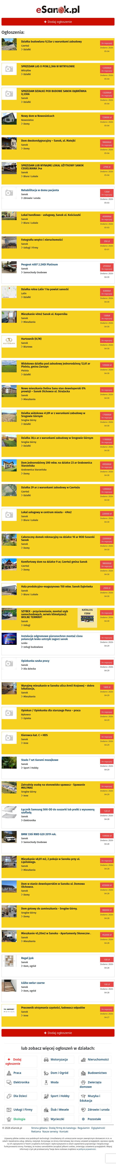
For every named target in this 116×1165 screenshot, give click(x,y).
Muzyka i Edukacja (90, 1098)
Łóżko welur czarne (33, 983)
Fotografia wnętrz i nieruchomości (42, 239)
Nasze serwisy (50, 1131)
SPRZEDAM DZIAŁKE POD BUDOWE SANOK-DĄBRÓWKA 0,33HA (53, 92)
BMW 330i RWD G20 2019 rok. (38, 834)
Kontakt (64, 1131)
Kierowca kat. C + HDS (34, 735)
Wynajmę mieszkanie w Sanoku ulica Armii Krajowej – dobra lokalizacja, (57, 687)
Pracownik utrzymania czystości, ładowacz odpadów (53, 1007)
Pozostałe (91, 1119)
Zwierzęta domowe (90, 1084)
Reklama (36, 1131)
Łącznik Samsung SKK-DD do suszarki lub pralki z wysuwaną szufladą (57, 811)
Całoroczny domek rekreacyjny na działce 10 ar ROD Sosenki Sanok (58, 538)
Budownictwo (94, 1073)
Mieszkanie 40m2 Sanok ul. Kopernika (44, 314)
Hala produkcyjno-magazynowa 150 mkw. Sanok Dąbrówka (57, 586)
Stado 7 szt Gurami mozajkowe (39, 760)
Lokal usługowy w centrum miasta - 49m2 (46, 512)
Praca (14, 1073)
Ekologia (16, 1119)
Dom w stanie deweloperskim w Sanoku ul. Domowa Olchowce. (53, 885)
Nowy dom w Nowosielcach (37, 116)
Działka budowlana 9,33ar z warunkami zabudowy (51, 41)
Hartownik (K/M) (31, 338)
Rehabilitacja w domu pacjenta (40, 190)
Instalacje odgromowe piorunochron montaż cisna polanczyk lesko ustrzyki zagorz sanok (52, 637)
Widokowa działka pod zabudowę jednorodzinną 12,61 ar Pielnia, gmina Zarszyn (55, 365)
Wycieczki (54, 1119)
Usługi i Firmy (19, 1110)
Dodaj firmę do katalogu (62, 1128)
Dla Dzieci (17, 1096)
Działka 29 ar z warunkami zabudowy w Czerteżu (50, 487)
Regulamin (84, 1128)
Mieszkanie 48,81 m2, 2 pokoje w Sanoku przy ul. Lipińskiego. (50, 860)
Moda (51, 1082)
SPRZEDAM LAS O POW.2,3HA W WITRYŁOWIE (48, 66)
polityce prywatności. (87, 1149)
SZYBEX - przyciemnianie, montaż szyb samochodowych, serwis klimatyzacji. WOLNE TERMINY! (44, 614)
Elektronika (18, 1082)
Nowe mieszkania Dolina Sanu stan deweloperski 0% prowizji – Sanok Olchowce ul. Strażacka (53, 390)
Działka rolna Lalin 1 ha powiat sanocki (45, 289)
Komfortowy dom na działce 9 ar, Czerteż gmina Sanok (54, 561)
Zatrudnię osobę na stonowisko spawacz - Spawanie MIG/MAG (53, 786)
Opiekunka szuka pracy (35, 661)
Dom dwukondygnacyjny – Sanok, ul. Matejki (48, 140)
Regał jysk (27, 958)
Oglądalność (98, 1128)
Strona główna (39, 1128)
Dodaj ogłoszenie (58, 22)
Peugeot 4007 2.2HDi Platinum (39, 264)
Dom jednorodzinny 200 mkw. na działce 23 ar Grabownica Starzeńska (56, 464)
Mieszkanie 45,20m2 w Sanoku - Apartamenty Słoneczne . (56, 933)
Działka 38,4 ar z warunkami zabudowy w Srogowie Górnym (57, 438)
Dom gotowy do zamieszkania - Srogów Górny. (49, 908)
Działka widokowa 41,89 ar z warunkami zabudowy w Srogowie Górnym (53, 415)
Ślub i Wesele (56, 1110)
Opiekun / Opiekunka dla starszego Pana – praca (50, 710)
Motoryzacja (56, 1060)
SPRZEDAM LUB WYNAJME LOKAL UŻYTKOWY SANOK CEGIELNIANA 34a (52, 167)
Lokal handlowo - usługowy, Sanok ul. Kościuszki (51, 215)
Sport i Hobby (56, 1096)
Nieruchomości (95, 1060)
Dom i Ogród (56, 1073)
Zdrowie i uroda (95, 1110)
